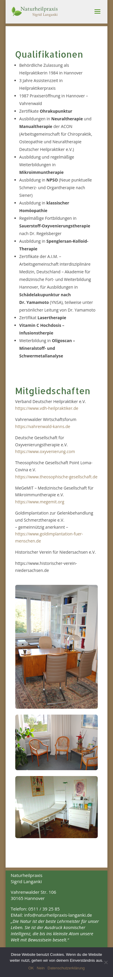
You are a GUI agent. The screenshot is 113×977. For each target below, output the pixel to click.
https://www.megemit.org (39, 502)
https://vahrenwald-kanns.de (42, 426)
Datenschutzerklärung (66, 968)
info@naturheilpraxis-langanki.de (58, 915)
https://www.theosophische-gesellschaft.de (56, 477)
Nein (41, 968)
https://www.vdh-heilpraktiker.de (46, 408)
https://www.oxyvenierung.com (45, 451)
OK (31, 968)
